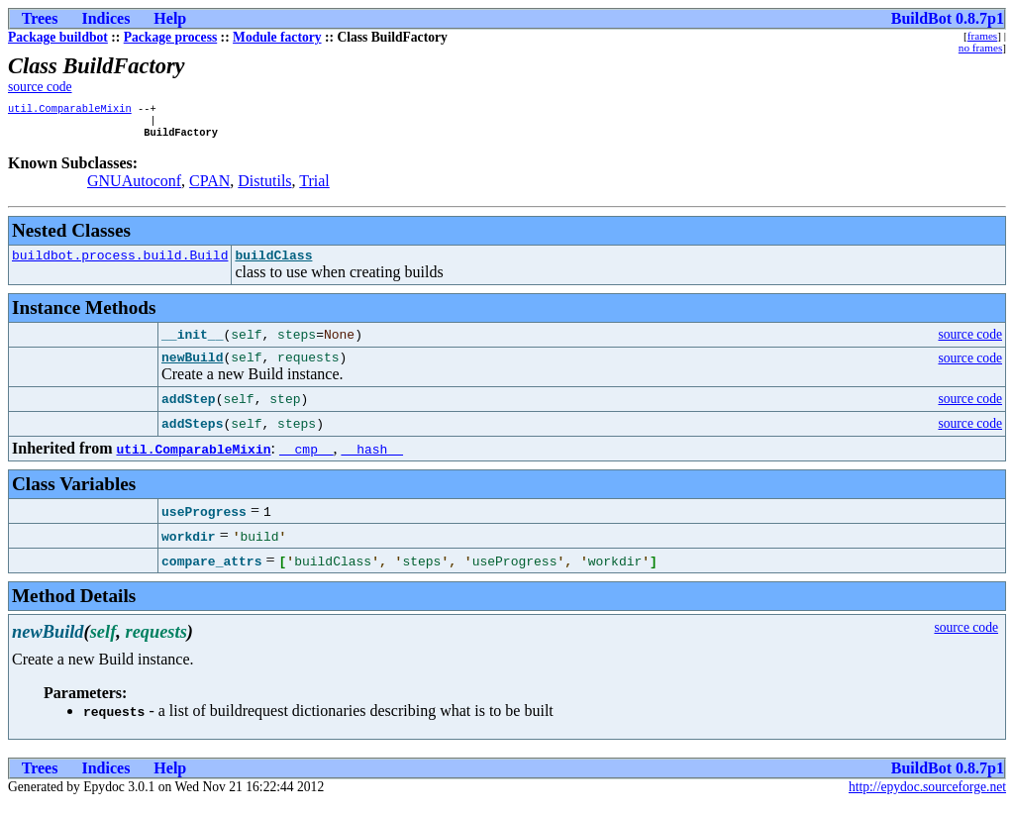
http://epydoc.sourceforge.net (927, 798)
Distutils (264, 186)
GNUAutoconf (134, 186)
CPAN (209, 186)
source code (40, 86)
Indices (105, 18)
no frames (980, 47)
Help (169, 18)
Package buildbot (58, 37)
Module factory (277, 37)
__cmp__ (306, 460)
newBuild (192, 368)
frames (982, 36)
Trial (314, 186)
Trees (40, 18)
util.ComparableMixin (70, 110)
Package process (171, 37)
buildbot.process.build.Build (120, 263)
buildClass (273, 263)
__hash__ (372, 460)
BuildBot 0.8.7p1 (947, 18)
